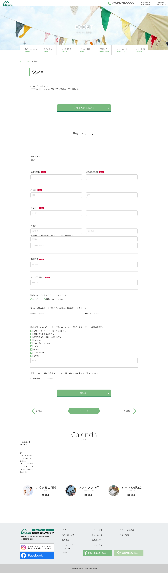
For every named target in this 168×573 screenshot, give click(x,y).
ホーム (22, 61)
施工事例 (65, 540)
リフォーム (68, 548)
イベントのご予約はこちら (84, 108)
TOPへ (64, 530)
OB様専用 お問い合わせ (130, 553)
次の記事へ (128, 411)
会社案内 (125, 535)
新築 (65, 552)
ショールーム (97, 535)
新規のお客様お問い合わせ (145, 3)
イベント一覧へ (84, 411)
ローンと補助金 (128, 530)
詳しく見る (45, 495)
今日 (21, 453)
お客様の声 (96, 540)
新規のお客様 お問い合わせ (97, 553)
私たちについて (68, 535)
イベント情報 (97, 530)
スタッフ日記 (97, 545)
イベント (29, 61)
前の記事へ (40, 411)
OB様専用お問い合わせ (161, 3)
